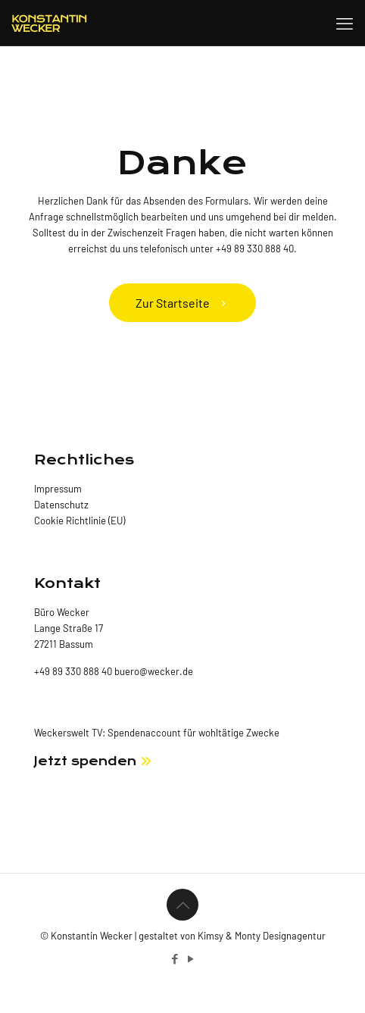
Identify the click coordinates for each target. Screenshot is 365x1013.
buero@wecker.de (152, 671)
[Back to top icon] (182, 905)
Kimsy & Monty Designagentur (262, 936)
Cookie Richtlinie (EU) (79, 520)
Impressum (58, 489)
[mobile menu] (344, 23)
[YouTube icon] (190, 958)
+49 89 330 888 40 (73, 671)
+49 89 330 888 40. (256, 248)
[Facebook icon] (174, 958)
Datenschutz (61, 505)
